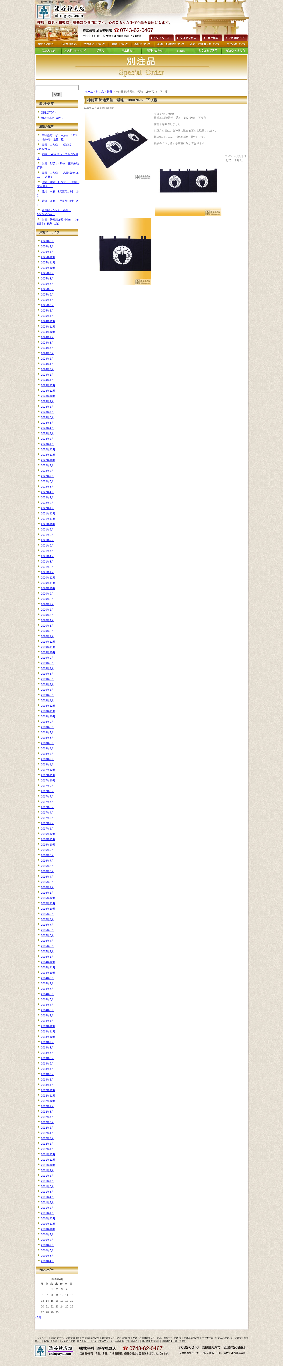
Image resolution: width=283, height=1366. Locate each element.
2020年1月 (47, 636)
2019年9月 (47, 657)
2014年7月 (47, 988)
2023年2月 (47, 438)
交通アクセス (187, 37)
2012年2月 (47, 1143)
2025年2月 (47, 310)
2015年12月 (48, 898)
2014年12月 (48, 962)
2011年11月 (48, 1159)
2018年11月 (48, 711)
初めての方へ (57, 1338)
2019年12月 (48, 641)
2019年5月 (47, 679)
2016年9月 (47, 850)
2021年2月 (47, 567)
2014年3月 (47, 1010)
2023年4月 (47, 428)
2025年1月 (47, 316)
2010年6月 (47, 1250)
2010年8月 (47, 1239)
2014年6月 (47, 994)
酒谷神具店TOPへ (51, 117)
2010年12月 (48, 1218)
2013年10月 (48, 1036)
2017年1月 (47, 828)
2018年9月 (47, 721)
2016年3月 (47, 882)
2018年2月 (47, 759)
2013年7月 (47, 1052)
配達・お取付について (144, 1338)
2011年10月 (48, 1165)
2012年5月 (47, 1127)
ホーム (89, 91)
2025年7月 (47, 283)
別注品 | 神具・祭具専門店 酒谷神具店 (60, 2)
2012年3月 (47, 1138)
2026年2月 (47, 246)
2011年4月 (47, 1197)
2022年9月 (47, 465)
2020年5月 (47, 615)
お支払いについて (224, 1338)
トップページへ (161, 37)
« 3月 (38, 1317)
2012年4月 (47, 1133)
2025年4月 (47, 300)
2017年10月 (48, 780)
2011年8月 (47, 1175)
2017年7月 (47, 796)
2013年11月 (48, 1031)
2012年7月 (47, 1117)
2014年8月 (47, 983)
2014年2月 (47, 1015)
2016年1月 (47, 892)
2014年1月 (47, 1020)
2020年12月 (48, 577)
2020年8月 (47, 599)
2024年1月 (47, 380)
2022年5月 (47, 486)
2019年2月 (47, 695)
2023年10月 (48, 396)
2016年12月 (48, 834)
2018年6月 (47, 737)
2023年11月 (48, 390)
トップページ (41, 1338)
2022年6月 (47, 481)
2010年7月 (47, 1245)
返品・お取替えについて (169, 1338)
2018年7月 (47, 732)
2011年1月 (47, 1213)
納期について (108, 1338)
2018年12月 (48, 705)
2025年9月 (47, 273)
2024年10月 (48, 332)
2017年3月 (47, 818)
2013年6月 (47, 1058)
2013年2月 (47, 1079)
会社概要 (212, 37)
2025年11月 (48, 262)
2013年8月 (47, 1047)
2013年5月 (47, 1063)
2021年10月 (48, 524)
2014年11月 (48, 967)
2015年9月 (47, 914)
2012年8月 (47, 1111)
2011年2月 (47, 1207)
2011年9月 (47, 1170)
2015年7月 (47, 924)
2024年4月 (47, 364)
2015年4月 (47, 940)
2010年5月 (47, 1255)
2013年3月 (47, 1074)
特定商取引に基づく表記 (174, 1341)
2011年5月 (47, 1191)
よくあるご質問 (67, 1341)
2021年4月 (47, 556)
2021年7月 (47, 540)
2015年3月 (47, 946)
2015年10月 (48, 908)
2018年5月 (47, 743)
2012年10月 (48, 1101)
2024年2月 (47, 374)
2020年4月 (47, 620)
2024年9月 (47, 337)
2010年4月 (47, 1261)
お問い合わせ (50, 1341)
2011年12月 (48, 1154)
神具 (109, 91)
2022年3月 (47, 497)
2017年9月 (47, 785)
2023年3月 (47, 433)
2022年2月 (47, 502)
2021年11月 (48, 518)
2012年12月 (48, 1090)
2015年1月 (47, 956)
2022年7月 (47, 476)
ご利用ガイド (236, 37)
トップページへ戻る (62, 12)
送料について (123, 1338)
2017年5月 (47, 807)
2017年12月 (48, 769)
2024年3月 (47, 369)
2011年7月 (47, 1181)
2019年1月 (47, 700)
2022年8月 (47, 470)
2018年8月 (47, 727)
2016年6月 (47, 866)
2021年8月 (47, 534)
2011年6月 (47, 1186)
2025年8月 (47, 278)
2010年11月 (48, 1223)
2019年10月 (48, 652)
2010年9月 (47, 1234)
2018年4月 (47, 748)
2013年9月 (47, 1042)
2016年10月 (48, 844)
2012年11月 (48, 1095)
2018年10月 (48, 716)
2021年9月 (47, 529)
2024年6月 (47, 353)
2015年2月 (47, 951)
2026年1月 (47, 251)
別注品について (191, 1338)
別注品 (100, 91)
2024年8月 (47, 342)
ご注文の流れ (72, 1338)
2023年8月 (47, 406)
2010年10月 (48, 1229)
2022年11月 (48, 454)
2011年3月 (47, 1202)
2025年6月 (47, 289)
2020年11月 (48, 583)
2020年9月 (47, 593)
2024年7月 (47, 348)
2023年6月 (47, 417)
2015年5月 (47, 935)
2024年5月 (47, 358)
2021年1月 (47, 572)
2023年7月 (47, 412)
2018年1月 (47, 764)
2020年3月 (47, 625)
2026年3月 (47, 241)
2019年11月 (48, 647)
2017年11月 (48, 775)
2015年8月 (47, 919)
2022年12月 (48, 449)
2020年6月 (47, 609)
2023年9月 (47, 401)
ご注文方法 (207, 1338)
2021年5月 (47, 550)
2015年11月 (48, 903)
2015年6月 (47, 930)
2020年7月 (47, 604)
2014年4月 (47, 1004)
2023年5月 (47, 422)
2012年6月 (47, 1122)
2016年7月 (47, 860)
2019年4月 (47, 684)
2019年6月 (47, 673)
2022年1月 (47, 508)
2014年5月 (47, 999)
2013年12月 (48, 1026)
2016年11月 (48, 839)
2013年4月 (47, 1069)
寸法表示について (90, 1338)
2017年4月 (47, 812)
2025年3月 (47, 305)
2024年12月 (48, 321)
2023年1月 (47, 444)
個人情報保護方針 (150, 1341)
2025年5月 (47, 294)
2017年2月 (47, 823)
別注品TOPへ (49, 112)
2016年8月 (47, 855)
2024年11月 (48, 326)
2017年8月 (47, 791)
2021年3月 (47, 561)
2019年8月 (47, 663)
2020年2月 (47, 631)
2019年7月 (47, 668)
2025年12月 (48, 257)
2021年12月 (48, 513)
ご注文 (238, 1338)
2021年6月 (47, 545)
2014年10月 (48, 972)
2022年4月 (47, 492)
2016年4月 (47, 876)
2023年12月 (48, 385)
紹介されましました (87, 1341)
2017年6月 (47, 801)
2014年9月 (47, 978)
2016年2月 (47, 887)
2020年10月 (48, 588)
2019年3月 (47, 689)
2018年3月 (47, 753)
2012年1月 (47, 1149)
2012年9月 (47, 1106)
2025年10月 (48, 267)
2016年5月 (47, 871)
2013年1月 (47, 1085)
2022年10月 (48, 460)
